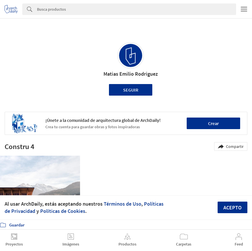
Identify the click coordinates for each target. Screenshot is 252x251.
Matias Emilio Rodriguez (130, 73)
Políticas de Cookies (62, 211)
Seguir (130, 90)
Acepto (232, 207)
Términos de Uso (122, 203)
